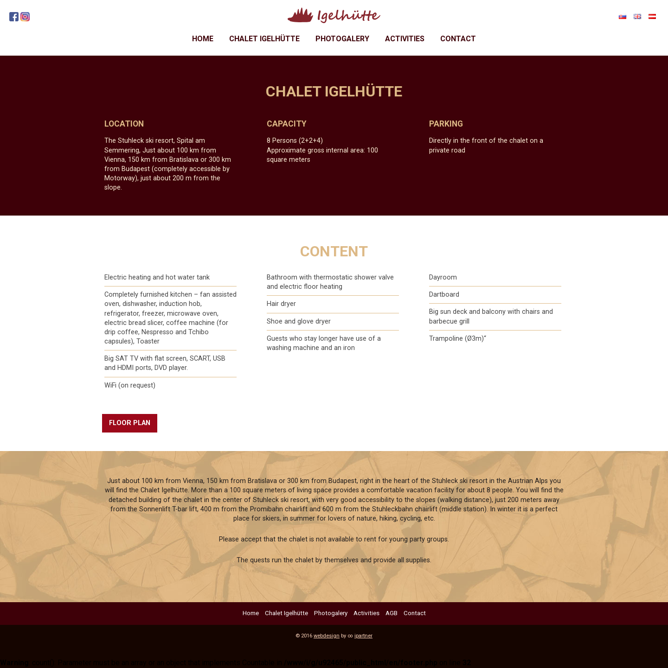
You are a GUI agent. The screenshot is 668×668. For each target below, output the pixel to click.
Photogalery (342, 38)
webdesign (327, 636)
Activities (404, 38)
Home (202, 38)
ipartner (363, 636)
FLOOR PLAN (129, 423)
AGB (391, 613)
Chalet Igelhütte (264, 38)
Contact (458, 38)
